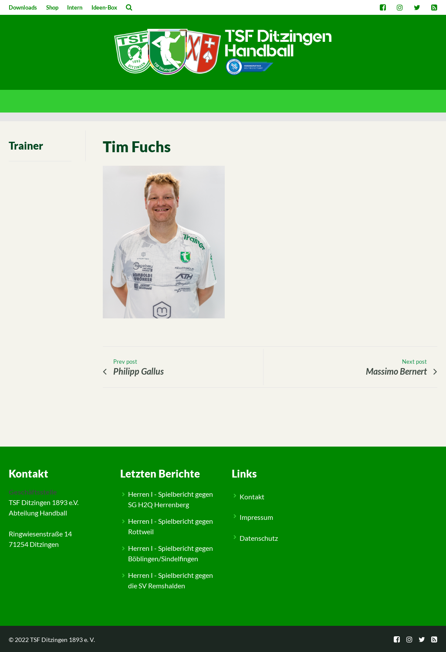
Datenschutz (259, 538)
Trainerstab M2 (55, 439)
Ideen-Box (104, 7)
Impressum (256, 517)
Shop (52, 7)
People (27, 439)
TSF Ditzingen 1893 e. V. (62, 639)
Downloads (23, 7)
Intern (74, 7)
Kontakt (252, 496)
